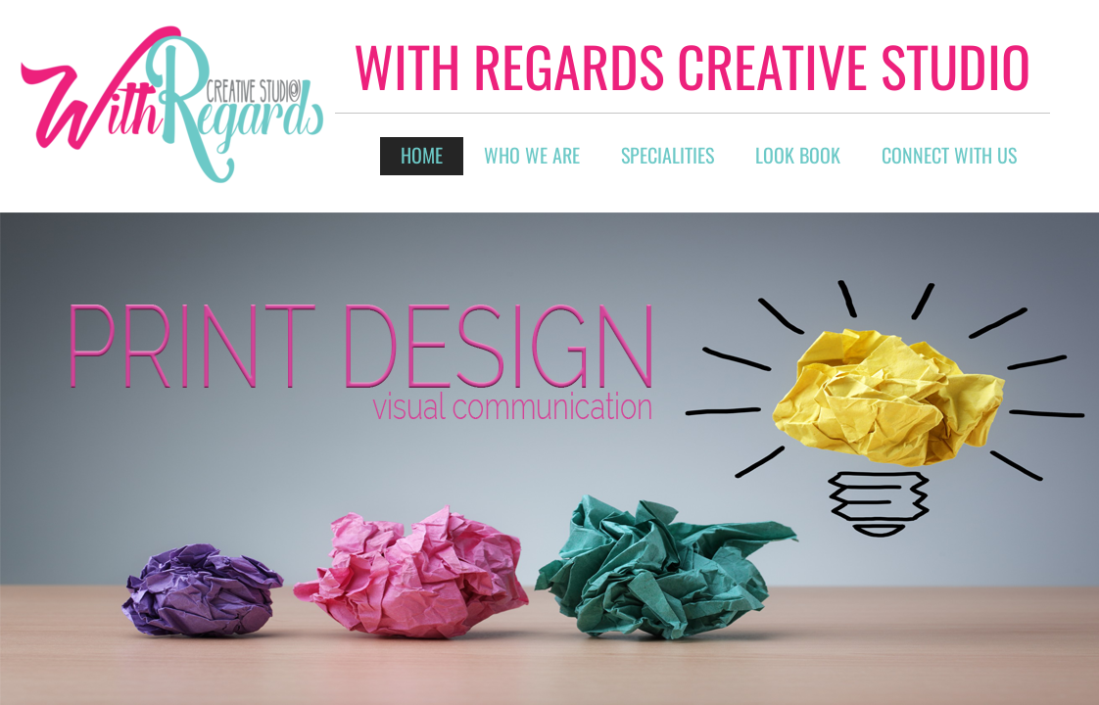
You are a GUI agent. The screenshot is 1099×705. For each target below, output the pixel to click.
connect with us (949, 154)
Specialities (667, 154)
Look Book (797, 154)
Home (422, 154)
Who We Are (532, 154)
